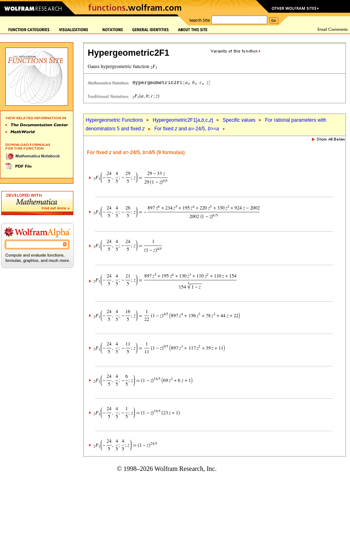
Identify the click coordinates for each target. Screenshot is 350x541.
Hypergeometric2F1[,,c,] (182, 120)
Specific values (239, 120)
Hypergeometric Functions (114, 120)
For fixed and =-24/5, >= (187, 129)
